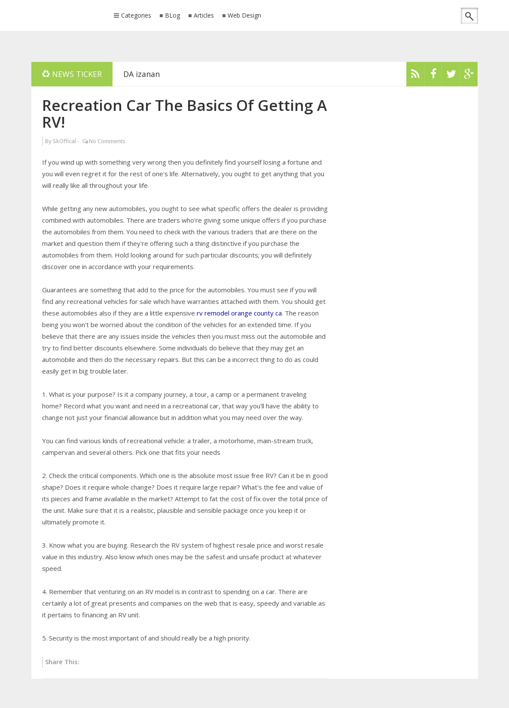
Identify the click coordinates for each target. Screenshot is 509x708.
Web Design (244, 15)
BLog (172, 15)
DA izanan (141, 74)
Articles (204, 15)
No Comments (107, 141)
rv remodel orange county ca (239, 313)
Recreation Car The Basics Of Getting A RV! (184, 113)
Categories (136, 16)
